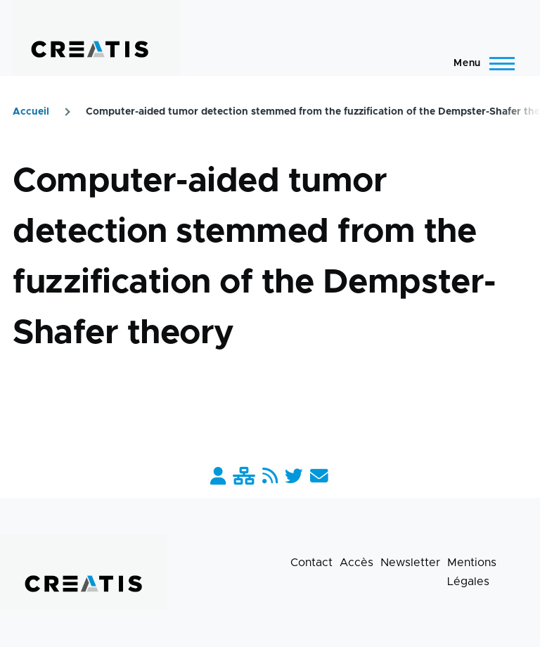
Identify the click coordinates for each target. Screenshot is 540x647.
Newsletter (410, 562)
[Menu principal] (480, 63)
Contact (311, 562)
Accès (356, 562)
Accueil (31, 112)
